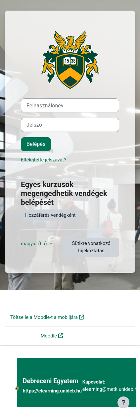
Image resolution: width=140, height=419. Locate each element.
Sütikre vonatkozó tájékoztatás (91, 247)
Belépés (35, 144)
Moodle (49, 336)
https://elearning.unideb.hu (52, 391)
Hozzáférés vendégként (50, 215)
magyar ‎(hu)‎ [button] (34, 244)
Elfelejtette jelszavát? (43, 160)
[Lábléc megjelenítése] (123, 402)
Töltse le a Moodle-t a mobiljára (44, 317)
